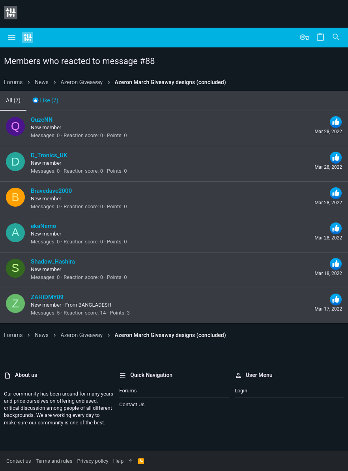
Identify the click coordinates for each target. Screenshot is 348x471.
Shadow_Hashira (53, 261)
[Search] (336, 37)
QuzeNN (41, 119)
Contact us (131, 404)
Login (241, 391)
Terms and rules (54, 461)
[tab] (45, 101)
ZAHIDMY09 (47, 297)
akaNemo (43, 226)
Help (118, 461)
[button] (12, 37)
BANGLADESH (95, 305)
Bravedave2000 (51, 190)
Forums (128, 391)
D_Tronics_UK (49, 155)
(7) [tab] (13, 100)
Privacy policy (92, 461)
